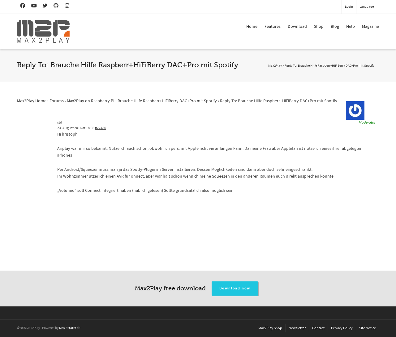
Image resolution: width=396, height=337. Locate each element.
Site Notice (367, 328)
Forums (57, 101)
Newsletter (297, 328)
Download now (235, 288)
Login (349, 7)
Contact (318, 328)
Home (251, 26)
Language (366, 7)
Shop (319, 26)
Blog (335, 26)
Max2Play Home (31, 101)
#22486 (100, 128)
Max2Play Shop (270, 328)
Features (273, 26)
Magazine (370, 26)
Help (350, 26)
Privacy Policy (342, 328)
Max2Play (275, 66)
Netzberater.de (69, 328)
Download (297, 26)
